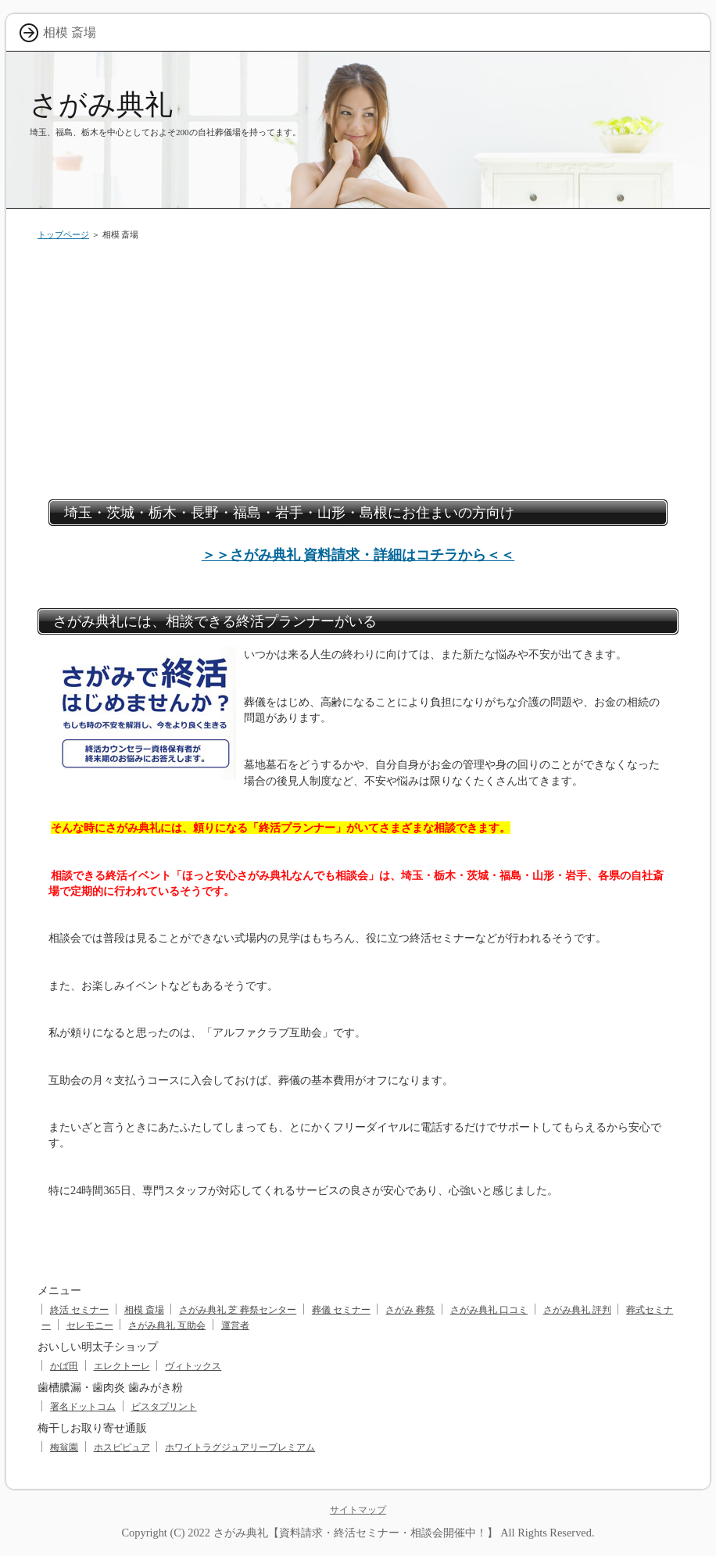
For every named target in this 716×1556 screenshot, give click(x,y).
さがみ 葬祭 (410, 1309)
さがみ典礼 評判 (577, 1309)
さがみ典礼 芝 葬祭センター (237, 1309)
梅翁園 (64, 1447)
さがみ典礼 (101, 104)
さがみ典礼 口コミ (489, 1309)
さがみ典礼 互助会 (167, 1325)
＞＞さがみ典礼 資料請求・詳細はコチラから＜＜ (358, 555)
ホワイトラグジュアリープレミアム (240, 1447)
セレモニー (89, 1325)
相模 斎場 (144, 1309)
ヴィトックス (193, 1366)
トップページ (63, 234)
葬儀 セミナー (341, 1309)
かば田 (64, 1366)
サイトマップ (358, 1509)
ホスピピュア (122, 1447)
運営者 (235, 1325)
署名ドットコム (83, 1406)
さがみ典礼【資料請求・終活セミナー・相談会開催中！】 (355, 1532)
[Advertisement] (358, 370)
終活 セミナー (79, 1309)
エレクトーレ (122, 1366)
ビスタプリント (164, 1406)
